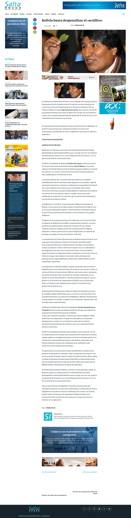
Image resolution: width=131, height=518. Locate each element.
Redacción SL (13, 191)
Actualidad (7, 62)
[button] (123, 14)
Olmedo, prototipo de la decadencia (54, 476)
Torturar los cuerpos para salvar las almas (84, 479)
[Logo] (13, 5)
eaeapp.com (84, 516)
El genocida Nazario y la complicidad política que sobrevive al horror (16, 124)
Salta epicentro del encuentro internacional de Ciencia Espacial (15, 104)
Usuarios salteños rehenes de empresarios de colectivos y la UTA (16, 85)
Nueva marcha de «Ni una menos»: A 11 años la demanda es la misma (16, 65)
